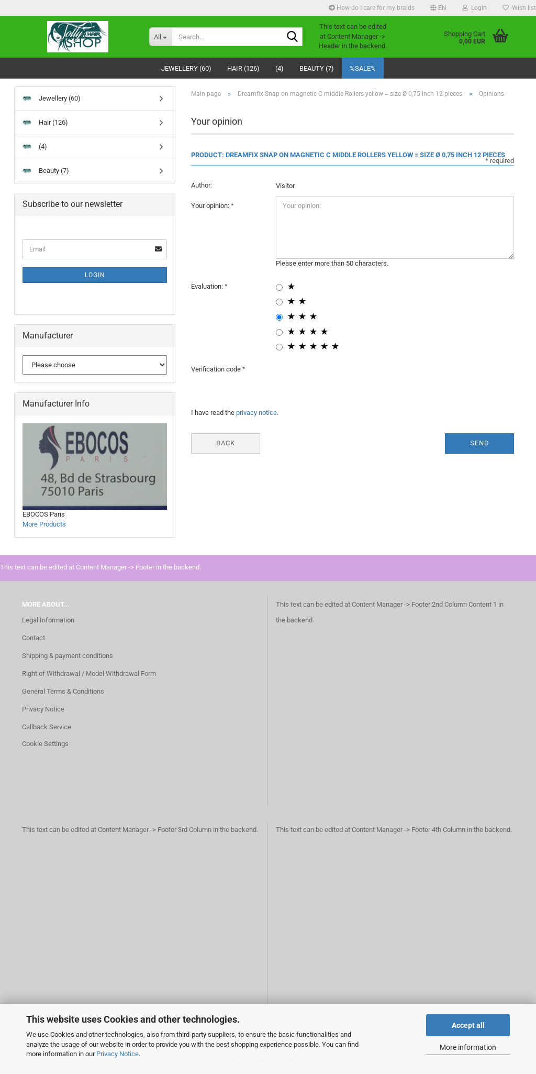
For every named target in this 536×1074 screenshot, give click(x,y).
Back (225, 443)
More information (468, 1047)
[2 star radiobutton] (279, 302)
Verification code (216, 369)
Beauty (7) (316, 68)
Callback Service (46, 727)
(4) (279, 68)
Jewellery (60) (186, 68)
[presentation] (355, 379)
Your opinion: (211, 206)
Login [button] (474, 8)
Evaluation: (208, 286)
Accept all (468, 1025)
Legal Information (48, 620)
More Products (44, 524)
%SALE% (363, 68)
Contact (33, 638)
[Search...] (160, 36)
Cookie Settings (45, 744)
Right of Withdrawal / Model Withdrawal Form (89, 673)
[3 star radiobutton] (279, 317)
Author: (201, 185)
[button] (438, 8)
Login (95, 275)
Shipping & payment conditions (67, 656)
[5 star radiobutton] (279, 347)
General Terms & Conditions (63, 691)
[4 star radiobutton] (279, 332)
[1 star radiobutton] (279, 287)
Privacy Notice (117, 1054)
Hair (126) (243, 68)
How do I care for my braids (372, 8)
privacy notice (256, 413)
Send (479, 443)
